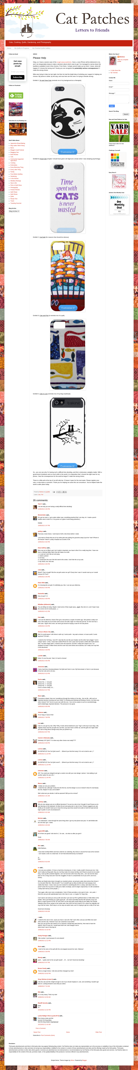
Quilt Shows (13, 194)
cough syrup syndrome (64, 62)
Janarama (41, 666)
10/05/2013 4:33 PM (44, 626)
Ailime (72, 1060)
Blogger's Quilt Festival (17, 150)
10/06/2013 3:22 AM (44, 812)
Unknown (41, 770)
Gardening (13, 176)
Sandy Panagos (43, 935)
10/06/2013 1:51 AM (44, 796)
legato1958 (41, 831)
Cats (39, 494)
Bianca (40, 783)
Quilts (12, 196)
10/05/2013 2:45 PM (44, 509)
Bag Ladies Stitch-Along (17, 145)
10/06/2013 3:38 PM (44, 951)
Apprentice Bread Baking (17, 143)
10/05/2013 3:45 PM (44, 577)
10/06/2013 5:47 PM (44, 962)
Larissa (40, 749)
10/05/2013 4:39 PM (44, 650)
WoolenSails (42, 515)
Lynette (40, 655)
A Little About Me (115, 70)
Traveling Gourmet (15, 203)
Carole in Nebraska (44, 738)
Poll (42, 494)
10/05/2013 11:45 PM (44, 777)
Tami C (40, 504)
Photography (14, 187)
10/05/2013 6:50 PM (44, 706)
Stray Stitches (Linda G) (45, 979)
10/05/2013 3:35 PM (44, 564)
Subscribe (17, 77)
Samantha (41, 593)
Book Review (14, 154)
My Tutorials (114, 72)
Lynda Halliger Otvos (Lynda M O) (48, 1016)
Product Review (15, 189)
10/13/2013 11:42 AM (44, 1024)
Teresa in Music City (44, 632)
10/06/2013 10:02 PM (44, 973)
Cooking (12, 163)
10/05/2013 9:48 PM (44, 743)
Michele (40, 818)
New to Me (13, 183)
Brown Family (42, 968)
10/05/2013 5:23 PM (44, 673)
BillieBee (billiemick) (44, 604)
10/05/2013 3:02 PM (44, 542)
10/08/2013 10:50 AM (44, 997)
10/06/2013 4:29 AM (44, 825)
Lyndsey (40, 802)
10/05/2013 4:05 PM (44, 587)
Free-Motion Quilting (16, 174)
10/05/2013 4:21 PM (44, 611)
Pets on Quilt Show (16, 185)
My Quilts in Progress (21, 48)
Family (12, 172)
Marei (39, 696)
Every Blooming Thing (16, 167)
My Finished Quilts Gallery (41, 48)
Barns (12, 148)
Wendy (40, 957)
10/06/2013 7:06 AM (44, 839)
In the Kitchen (14, 178)
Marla (39, 946)
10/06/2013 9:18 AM (44, 861)
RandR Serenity (43, 1003)
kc (38, 867)
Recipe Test (13, 199)
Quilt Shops (13, 192)
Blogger (84, 1060)
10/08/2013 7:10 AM (44, 986)
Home (9, 48)
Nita (39, 992)
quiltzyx (40, 531)
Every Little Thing (15, 169)
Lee (39, 723)
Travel (12, 201)
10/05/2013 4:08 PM (44, 598)
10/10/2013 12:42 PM (44, 1010)
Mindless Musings (15, 181)
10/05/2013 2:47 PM (44, 525)
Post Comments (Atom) (48, 1035)
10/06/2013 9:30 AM (44, 911)
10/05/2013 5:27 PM (44, 690)
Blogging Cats (14, 152)
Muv (39, 845)
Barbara (122, 57)
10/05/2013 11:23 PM (44, 754)
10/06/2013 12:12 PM (44, 940)
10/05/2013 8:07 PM (44, 732)
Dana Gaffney (42, 548)
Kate (39, 617)
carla (39, 570)
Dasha (40, 679)
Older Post (98, 1032)
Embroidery (13, 165)
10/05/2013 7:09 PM (44, 717)
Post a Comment (41, 1028)
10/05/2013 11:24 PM (44, 765)
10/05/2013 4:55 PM (44, 661)
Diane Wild (41, 582)
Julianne (40, 712)
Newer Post (37, 1032)
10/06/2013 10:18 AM (44, 930)
